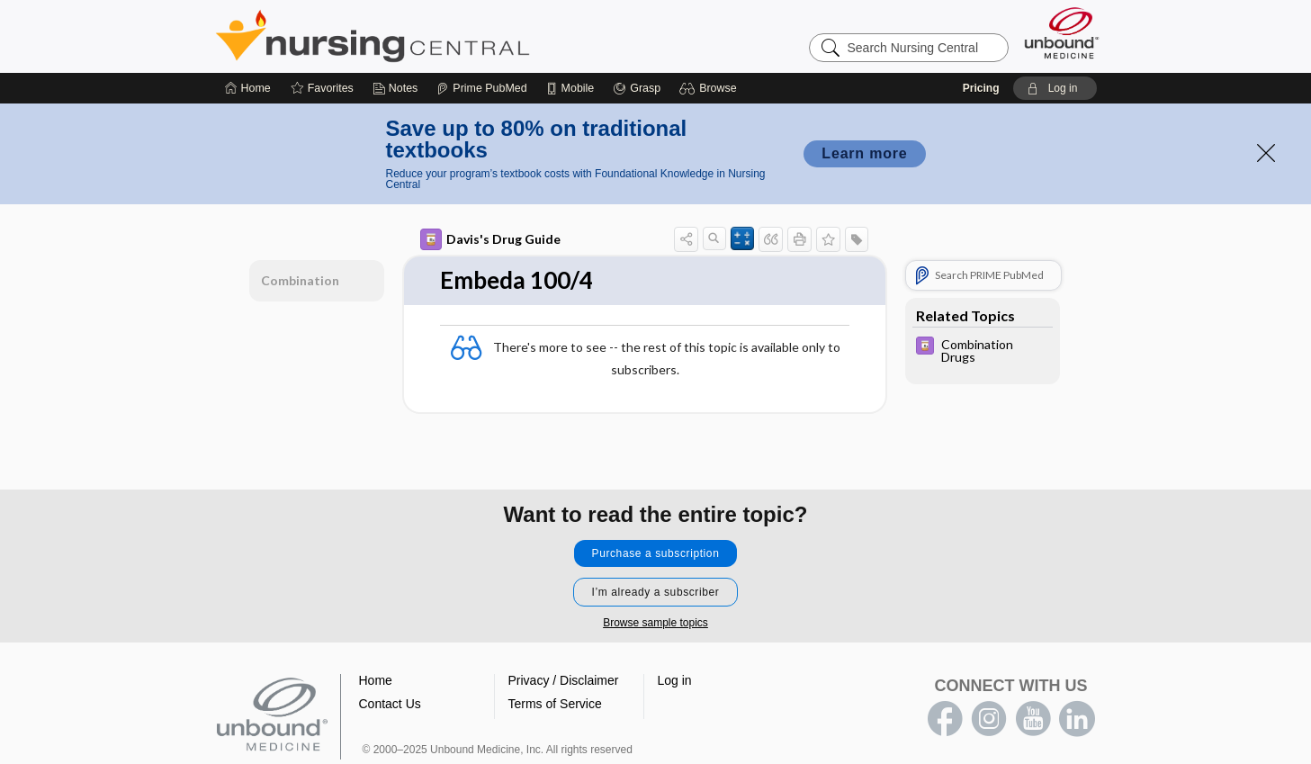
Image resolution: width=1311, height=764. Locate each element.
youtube (1033, 719)
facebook (945, 719)
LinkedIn (1077, 719)
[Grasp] (636, 88)
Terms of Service (555, 704)
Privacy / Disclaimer (563, 680)
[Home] (248, 88)
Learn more (864, 153)
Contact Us (390, 704)
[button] (710, 88)
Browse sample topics (655, 622)
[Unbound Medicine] (1061, 32)
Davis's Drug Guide (490, 239)
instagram (989, 719)
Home (375, 680)
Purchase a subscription (656, 553)
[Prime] (481, 88)
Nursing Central (440, 36)
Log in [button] (675, 680)
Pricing (981, 88)
